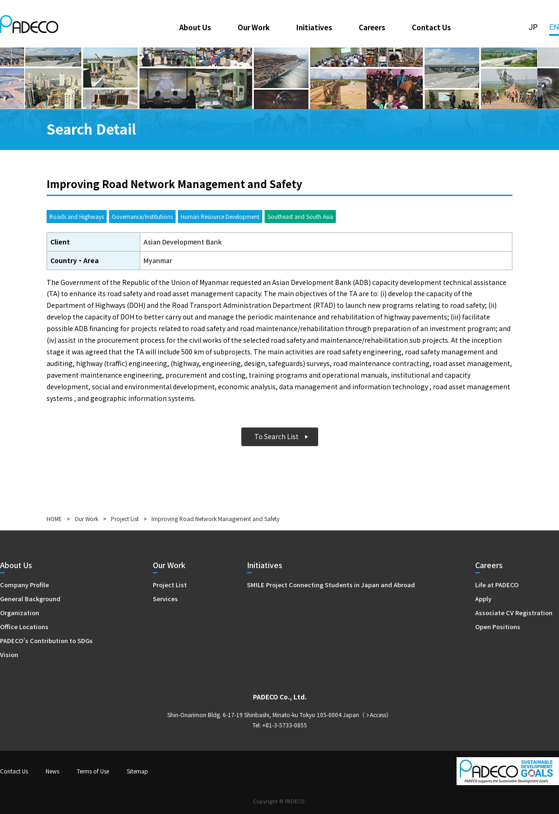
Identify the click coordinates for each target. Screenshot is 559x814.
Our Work (254, 27)
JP (533, 27)
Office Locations (24, 626)
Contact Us (431, 27)
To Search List (276, 436)
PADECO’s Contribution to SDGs (46, 640)
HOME (54, 518)
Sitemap (137, 771)
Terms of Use (93, 771)
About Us (195, 27)
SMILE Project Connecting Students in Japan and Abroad (331, 584)
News (52, 771)
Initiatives (314, 27)
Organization (19, 612)
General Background (30, 598)
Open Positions (497, 626)
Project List (125, 518)
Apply (483, 598)
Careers (372, 27)
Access (378, 715)
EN (554, 27)
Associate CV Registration (513, 612)
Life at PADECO (496, 584)
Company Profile (24, 584)
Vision (9, 654)
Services (165, 598)
